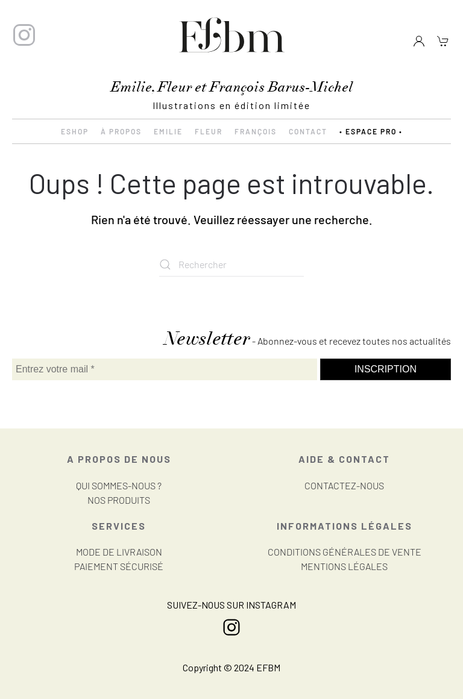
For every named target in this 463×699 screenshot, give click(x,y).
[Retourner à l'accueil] (231, 35)
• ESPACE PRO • (371, 131)
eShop (75, 131)
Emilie (168, 131)
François (256, 131)
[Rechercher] (231, 264)
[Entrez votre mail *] (164, 369)
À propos (121, 131)
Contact (308, 131)
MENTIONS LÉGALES (344, 566)
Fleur (208, 131)
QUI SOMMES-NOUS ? (119, 485)
